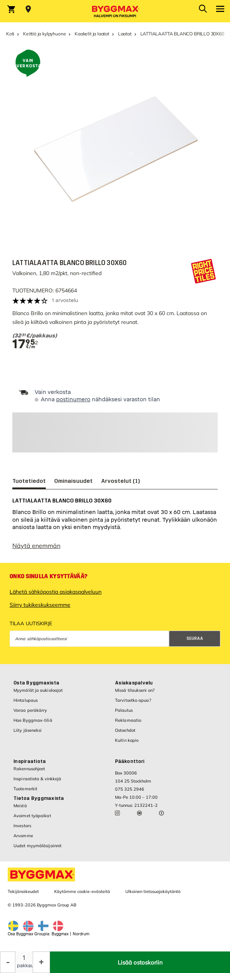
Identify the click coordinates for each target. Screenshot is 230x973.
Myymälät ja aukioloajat (38, 690)
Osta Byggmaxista (36, 683)
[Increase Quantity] (41, 962)
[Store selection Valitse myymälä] (28, 9)
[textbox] (111, 336)
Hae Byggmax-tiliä (32, 720)
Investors (22, 825)
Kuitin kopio (126, 740)
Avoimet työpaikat (32, 815)
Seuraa (195, 638)
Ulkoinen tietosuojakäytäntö (152, 891)
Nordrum (81, 933)
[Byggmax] (115, 11)
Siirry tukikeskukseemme (40, 604)
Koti (10, 34)
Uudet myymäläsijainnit (37, 845)
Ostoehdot (125, 730)
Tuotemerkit (25, 788)
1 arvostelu (65, 300)
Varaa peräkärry (30, 710)
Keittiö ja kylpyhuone (44, 34)
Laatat (125, 34)
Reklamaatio (128, 720)
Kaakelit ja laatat (92, 34)
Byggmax (60, 933)
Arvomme (23, 835)
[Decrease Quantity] (7, 962)
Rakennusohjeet (29, 768)
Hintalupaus (25, 700)
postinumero (73, 399)
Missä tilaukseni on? (135, 690)
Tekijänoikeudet (23, 891)
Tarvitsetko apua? (133, 700)
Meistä (20, 805)
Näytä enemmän (36, 545)
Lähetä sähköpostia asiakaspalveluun (56, 591)
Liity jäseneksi (27, 730)
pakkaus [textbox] (24, 965)
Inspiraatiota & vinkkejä (37, 778)
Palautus (124, 710)
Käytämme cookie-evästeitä (82, 891)
